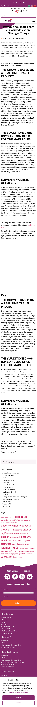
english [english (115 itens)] (5, 536)
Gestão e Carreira (8, 490)
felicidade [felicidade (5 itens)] (10, 541)
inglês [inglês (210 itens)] (15, 547)
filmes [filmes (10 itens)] (15, 541)
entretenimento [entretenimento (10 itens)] (14, 537)
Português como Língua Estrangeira (14, 497)
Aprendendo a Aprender (10, 473)
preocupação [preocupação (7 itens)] (30, 551)
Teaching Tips (7, 504)
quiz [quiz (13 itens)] (20, 554)
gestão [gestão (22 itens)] (27, 541)
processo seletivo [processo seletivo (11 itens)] (6, 554)
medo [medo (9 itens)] (2, 551)
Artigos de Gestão (8, 475)
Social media (6, 501)
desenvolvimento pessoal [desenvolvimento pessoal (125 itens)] (16, 525)
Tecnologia (6, 506)
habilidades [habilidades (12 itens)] (25, 544)
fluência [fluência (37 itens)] (21, 540)
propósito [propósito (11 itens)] (15, 554)
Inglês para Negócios (9, 492)
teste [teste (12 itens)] (30, 554)
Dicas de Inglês (7, 487)
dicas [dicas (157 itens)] (4, 529)
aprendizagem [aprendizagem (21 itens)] (6, 520)
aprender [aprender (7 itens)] (12, 517)
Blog (4, 478)
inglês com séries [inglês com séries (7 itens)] (23, 548)
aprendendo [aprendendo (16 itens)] (5, 517)
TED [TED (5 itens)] (28, 554)
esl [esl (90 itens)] (20, 536)
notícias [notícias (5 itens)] (25, 551)
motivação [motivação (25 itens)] (9, 551)
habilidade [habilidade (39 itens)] (16, 544)
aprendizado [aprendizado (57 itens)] (21, 517)
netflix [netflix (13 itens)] (21, 551)
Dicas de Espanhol (8, 485)
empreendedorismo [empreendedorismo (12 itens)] (13, 533)
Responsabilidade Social (10, 499)
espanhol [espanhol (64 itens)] (27, 537)
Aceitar (18, 697)
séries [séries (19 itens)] (24, 554)
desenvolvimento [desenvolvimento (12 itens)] (11, 522)
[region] (18, 692)
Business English (8, 480)
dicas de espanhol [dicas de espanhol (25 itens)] (15, 530)
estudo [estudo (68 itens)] (4, 540)
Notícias (5, 494)
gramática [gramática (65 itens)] (6, 544)
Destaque (5, 482)
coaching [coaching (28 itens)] (27, 520)
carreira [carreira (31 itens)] (15, 520)
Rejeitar (18, 703)
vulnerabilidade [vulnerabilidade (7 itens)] (18, 557)
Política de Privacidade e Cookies (18, 693)
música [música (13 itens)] (16, 551)
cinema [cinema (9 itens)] (21, 520)
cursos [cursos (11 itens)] (3, 522)
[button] (34, 21)
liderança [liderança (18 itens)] (32, 548)
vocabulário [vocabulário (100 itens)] (7, 556)
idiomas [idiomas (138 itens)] (6, 547)
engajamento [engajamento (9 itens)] (24, 533)
